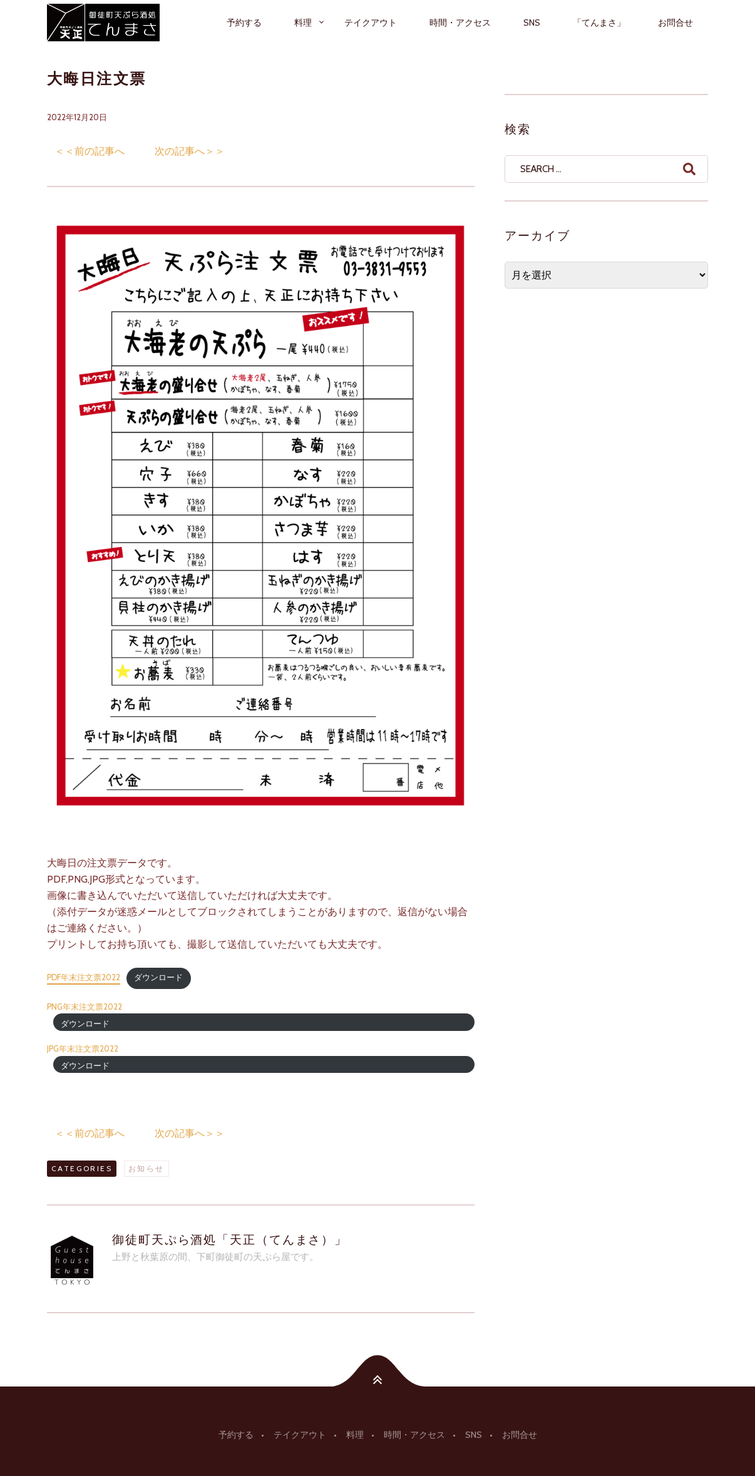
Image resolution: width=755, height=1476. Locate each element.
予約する (244, 22)
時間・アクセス (460, 22)
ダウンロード (158, 977)
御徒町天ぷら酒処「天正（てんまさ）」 (229, 1239)
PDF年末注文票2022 (83, 977)
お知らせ (146, 1168)
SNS (531, 22)
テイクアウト (370, 22)
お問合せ (675, 22)
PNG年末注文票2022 (84, 1007)
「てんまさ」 (599, 22)
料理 (303, 22)
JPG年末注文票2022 (82, 1048)
